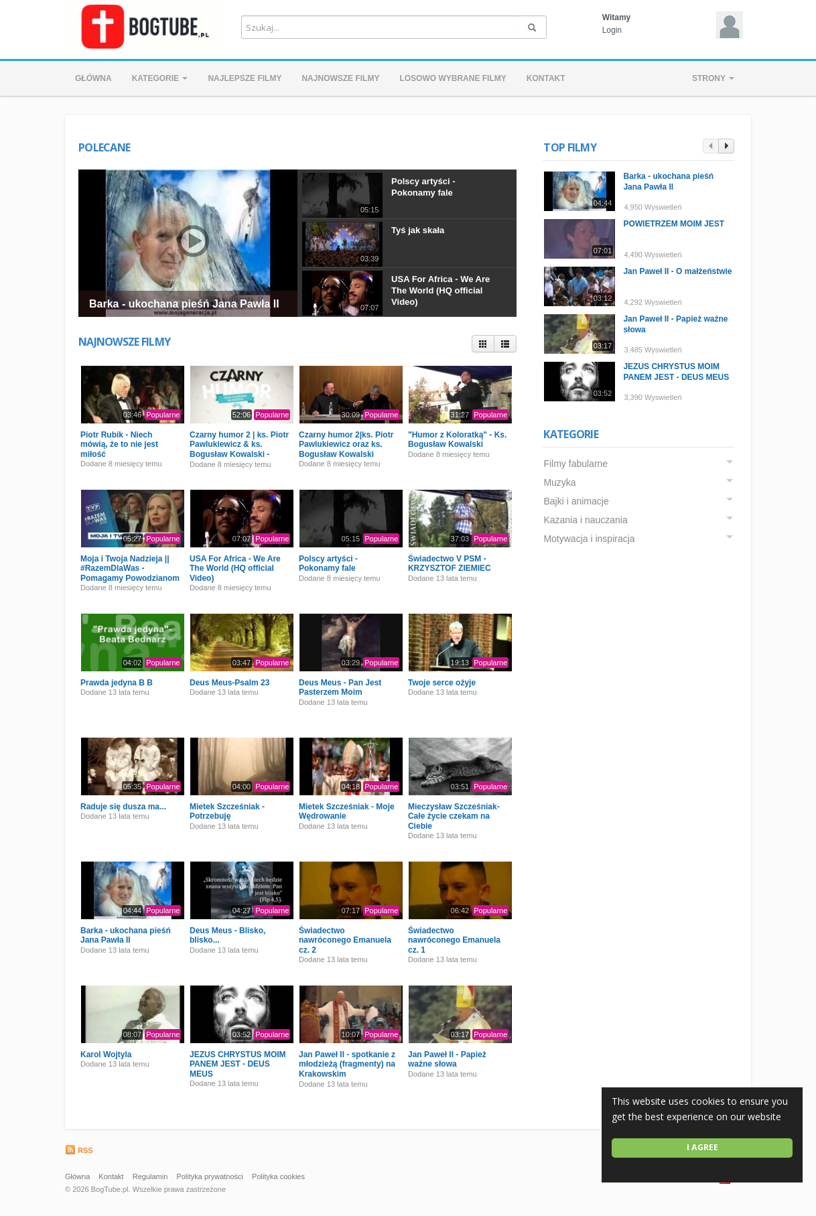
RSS (79, 1150)
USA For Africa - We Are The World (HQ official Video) (440, 290)
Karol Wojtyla (105, 1054)
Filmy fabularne (576, 463)
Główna (93, 78)
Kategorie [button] (160, 78)
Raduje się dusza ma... (123, 806)
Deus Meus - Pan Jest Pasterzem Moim (340, 687)
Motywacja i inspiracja (589, 538)
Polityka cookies (278, 1176)
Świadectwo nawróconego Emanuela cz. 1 (454, 940)
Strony (713, 78)
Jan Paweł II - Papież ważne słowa (447, 1059)
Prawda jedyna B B (116, 682)
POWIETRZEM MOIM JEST (674, 223)
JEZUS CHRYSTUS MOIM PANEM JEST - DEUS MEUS (238, 1064)
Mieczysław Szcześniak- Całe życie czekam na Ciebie (454, 816)
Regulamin (150, 1176)
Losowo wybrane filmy (452, 78)
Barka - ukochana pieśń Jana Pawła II (184, 304)
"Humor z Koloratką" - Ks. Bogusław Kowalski (457, 439)
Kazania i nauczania (586, 520)
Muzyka (560, 482)
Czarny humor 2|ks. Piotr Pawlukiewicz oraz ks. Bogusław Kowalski (346, 444)
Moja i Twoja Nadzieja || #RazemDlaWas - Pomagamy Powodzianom (130, 568)
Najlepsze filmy (244, 78)
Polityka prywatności (209, 1176)
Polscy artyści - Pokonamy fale (423, 187)
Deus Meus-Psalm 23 (229, 682)
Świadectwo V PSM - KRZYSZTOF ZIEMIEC (449, 563)
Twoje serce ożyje (442, 682)
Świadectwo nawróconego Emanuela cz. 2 (345, 940)
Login (612, 30)
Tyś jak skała (417, 230)
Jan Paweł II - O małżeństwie (678, 271)
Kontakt (546, 78)
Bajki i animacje (576, 501)
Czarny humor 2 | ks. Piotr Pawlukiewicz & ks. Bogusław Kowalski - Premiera (239, 449)
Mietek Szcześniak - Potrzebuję (227, 811)
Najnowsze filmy (340, 78)
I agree (702, 1147)
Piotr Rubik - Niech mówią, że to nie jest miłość (119, 444)
